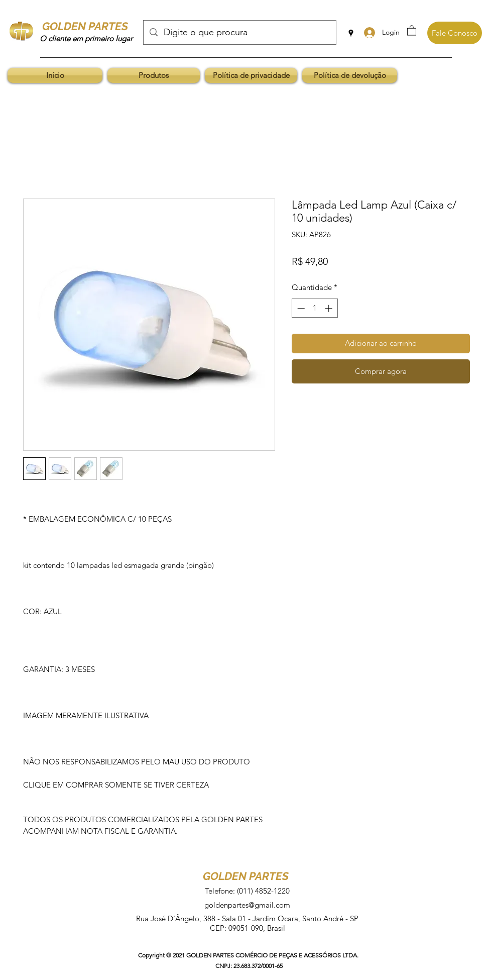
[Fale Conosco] (454, 33)
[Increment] (329, 308)
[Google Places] (351, 33)
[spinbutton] (314, 308)
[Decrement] (300, 308)
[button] (411, 30)
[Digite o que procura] (239, 33)
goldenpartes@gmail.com (247, 905)
